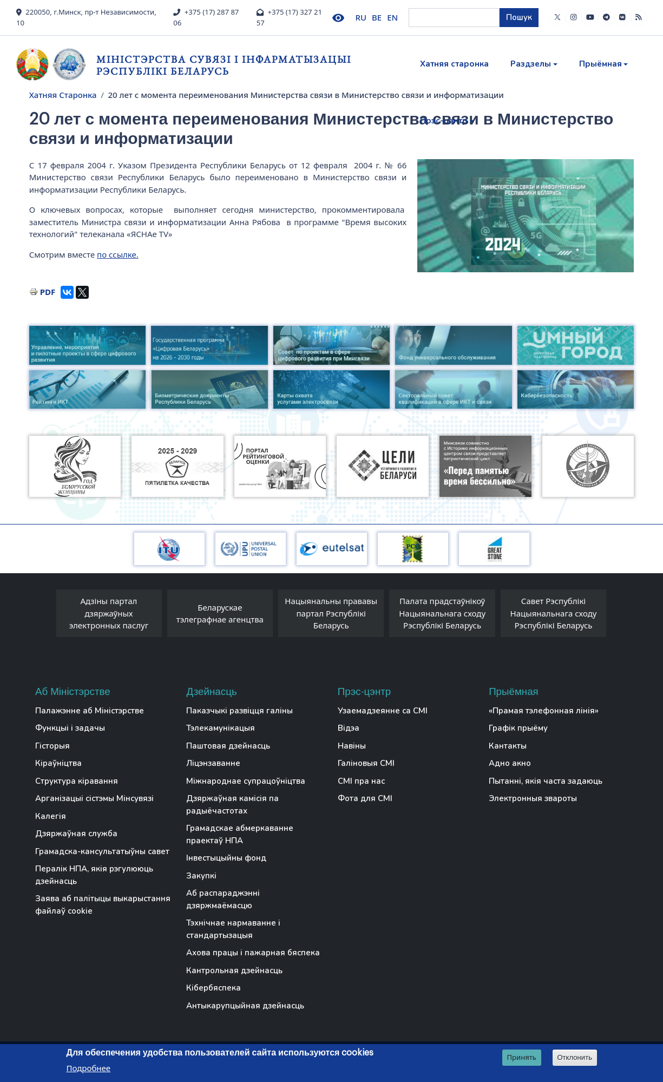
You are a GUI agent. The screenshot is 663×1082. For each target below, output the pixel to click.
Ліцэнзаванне (213, 763)
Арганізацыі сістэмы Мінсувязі (94, 798)
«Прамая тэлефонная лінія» (544, 710)
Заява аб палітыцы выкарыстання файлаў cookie (102, 904)
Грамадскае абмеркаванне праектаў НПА (239, 834)
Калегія (50, 816)
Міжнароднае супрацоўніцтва (245, 781)
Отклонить (574, 1057)
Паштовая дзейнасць (228, 745)
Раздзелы (530, 63)
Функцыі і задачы (70, 728)
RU (361, 17)
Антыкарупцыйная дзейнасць (245, 1005)
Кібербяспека (213, 987)
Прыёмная (600, 63)
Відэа (348, 728)
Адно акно (510, 763)
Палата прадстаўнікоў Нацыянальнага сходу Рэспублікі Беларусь (442, 613)
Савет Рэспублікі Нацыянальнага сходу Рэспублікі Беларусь (553, 613)
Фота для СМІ (365, 798)
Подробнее (89, 1068)
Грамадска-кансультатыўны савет (102, 851)
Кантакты (508, 745)
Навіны (352, 745)
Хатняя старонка (454, 63)
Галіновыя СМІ (366, 763)
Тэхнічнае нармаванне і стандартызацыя (233, 929)
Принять (521, 1057)
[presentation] (45, 616)
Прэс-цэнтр (444, 120)
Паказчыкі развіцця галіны (239, 710)
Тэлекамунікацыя (220, 728)
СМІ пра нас (361, 781)
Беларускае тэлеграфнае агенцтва (220, 613)
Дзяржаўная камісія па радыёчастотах (232, 804)
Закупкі (201, 875)
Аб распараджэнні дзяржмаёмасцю (223, 899)
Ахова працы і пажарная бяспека (253, 952)
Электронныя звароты (533, 798)
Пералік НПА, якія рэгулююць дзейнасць (94, 875)
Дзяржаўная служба (76, 833)
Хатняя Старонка (63, 94)
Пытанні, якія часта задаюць (545, 781)
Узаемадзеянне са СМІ (383, 710)
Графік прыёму (518, 728)
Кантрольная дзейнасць (234, 970)
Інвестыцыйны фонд (226, 858)
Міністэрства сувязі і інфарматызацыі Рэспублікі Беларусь (223, 65)
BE (377, 17)
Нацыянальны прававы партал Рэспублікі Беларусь (331, 613)
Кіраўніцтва (58, 763)
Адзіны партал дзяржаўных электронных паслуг (109, 613)
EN (392, 17)
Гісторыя (52, 745)
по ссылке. (118, 254)
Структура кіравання (76, 781)
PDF (48, 291)
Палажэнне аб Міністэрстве (89, 710)
